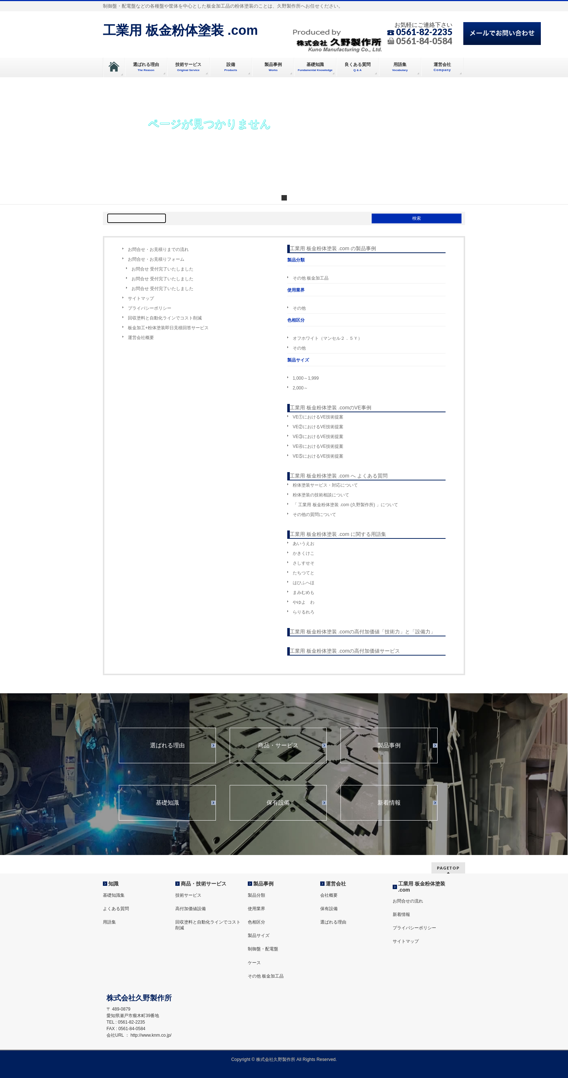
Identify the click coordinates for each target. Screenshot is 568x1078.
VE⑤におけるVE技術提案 (318, 456)
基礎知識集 (114, 895)
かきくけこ (303, 553)
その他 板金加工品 (311, 278)
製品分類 (256, 895)
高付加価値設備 (190, 908)
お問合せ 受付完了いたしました (162, 269)
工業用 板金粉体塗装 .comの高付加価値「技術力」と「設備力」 (362, 632)
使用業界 (256, 908)
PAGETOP (448, 868)
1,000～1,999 (306, 378)
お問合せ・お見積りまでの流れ (158, 249)
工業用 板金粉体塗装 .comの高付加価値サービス (345, 651)
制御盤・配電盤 (263, 948)
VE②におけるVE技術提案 (318, 426)
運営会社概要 (141, 337)
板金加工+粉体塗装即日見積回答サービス (168, 327)
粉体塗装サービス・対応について (325, 485)
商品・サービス (278, 745)
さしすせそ (303, 563)
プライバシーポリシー (149, 308)
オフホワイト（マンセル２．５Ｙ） (327, 338)
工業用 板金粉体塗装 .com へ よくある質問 (339, 476)
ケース (254, 962)
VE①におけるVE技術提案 (318, 417)
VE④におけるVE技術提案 (318, 446)
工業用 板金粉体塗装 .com (180, 30)
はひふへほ (303, 582)
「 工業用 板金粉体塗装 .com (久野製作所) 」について (345, 504)
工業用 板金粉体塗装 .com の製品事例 (333, 248)
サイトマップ (141, 298)
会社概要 (329, 895)
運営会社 (336, 884)
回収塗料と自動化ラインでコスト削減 (165, 318)
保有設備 (278, 803)
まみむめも (303, 592)
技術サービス (188, 895)
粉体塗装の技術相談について (321, 494)
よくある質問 (116, 908)
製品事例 (389, 745)
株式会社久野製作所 (275, 1059)
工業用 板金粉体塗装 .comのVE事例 (330, 407)
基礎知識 (167, 803)
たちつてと (303, 572)
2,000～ (300, 388)
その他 (299, 308)
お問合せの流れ (408, 901)
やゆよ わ (303, 602)
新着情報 (389, 803)
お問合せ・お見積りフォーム (156, 259)
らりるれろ (303, 612)
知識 (113, 884)
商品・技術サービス (203, 884)
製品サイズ (259, 935)
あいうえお (303, 543)
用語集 (109, 922)
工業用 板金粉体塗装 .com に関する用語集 (338, 534)
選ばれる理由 (167, 745)
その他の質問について (314, 514)
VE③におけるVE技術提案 (318, 436)
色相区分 (256, 922)
